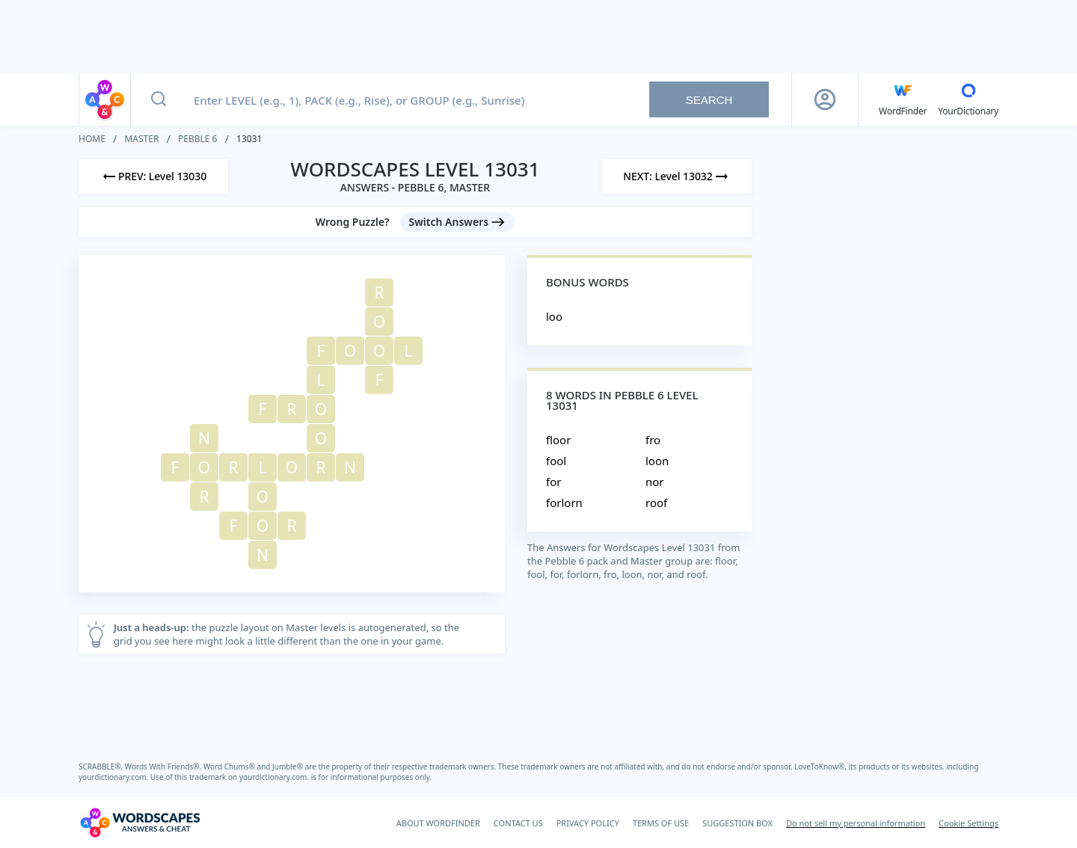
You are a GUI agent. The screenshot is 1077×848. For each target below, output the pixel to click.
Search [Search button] (709, 99)
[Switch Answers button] (457, 222)
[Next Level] (677, 176)
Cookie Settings (968, 823)
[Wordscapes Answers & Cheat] (140, 822)
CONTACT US (518, 823)
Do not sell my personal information (855, 823)
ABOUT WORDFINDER (438, 823)
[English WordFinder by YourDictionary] (903, 99)
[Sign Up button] (825, 99)
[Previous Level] (153, 176)
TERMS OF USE (661, 823)
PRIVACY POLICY (587, 823)
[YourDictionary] (968, 99)
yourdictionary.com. (114, 777)
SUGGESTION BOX (737, 823)
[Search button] (158, 99)
